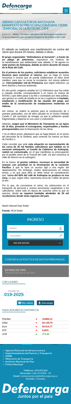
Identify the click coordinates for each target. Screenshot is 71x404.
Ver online (27, 302)
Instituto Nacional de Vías (19, 361)
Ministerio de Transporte (19, 358)
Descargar (47, 302)
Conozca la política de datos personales (35, 259)
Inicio (16, 34)
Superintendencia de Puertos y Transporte (28, 353)
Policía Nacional (14, 364)
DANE (8, 356)
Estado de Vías (35, 271)
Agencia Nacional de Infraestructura (25, 350)
